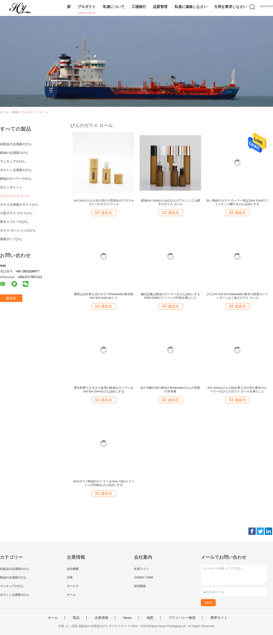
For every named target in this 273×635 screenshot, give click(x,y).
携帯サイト (219, 617)
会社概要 (73, 568)
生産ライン (141, 568)
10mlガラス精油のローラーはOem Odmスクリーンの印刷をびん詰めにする (103, 483)
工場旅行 (138, 7)
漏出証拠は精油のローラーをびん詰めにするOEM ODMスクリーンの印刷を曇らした (170, 295)
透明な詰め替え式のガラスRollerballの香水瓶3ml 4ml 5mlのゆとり (103, 295)
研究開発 (140, 586)
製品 (76, 617)
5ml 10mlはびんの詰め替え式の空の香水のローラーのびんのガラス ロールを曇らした (237, 389)
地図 (150, 617)
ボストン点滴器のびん (16, 170)
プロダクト (87, 7)
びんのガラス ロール (34, 112)
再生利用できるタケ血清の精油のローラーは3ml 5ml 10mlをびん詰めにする (103, 389)
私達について (114, 7)
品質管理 (160, 7)
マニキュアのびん (12, 161)
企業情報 (101, 617)
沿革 (70, 577)
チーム (71, 594)
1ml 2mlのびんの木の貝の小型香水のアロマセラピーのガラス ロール (103, 202)
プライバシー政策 (182, 617)
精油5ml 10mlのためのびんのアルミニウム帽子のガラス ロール (170, 202)
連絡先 (11, 298)
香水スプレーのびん (14, 222)
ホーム (53, 617)
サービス (73, 586)
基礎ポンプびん (11, 239)
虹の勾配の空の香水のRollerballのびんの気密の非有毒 (170, 389)
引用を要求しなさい (230, 7)
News (127, 617)
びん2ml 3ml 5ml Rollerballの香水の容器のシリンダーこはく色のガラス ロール (237, 295)
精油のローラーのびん (16, 178)
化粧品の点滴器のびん (16, 144)
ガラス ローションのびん (18, 230)
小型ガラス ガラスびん (16, 213)
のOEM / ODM (143, 577)
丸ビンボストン (11, 187)
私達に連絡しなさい (190, 7)
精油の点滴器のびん (14, 152)
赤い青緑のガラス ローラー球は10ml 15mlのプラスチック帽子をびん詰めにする (237, 202)
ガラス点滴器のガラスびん (19, 204)
